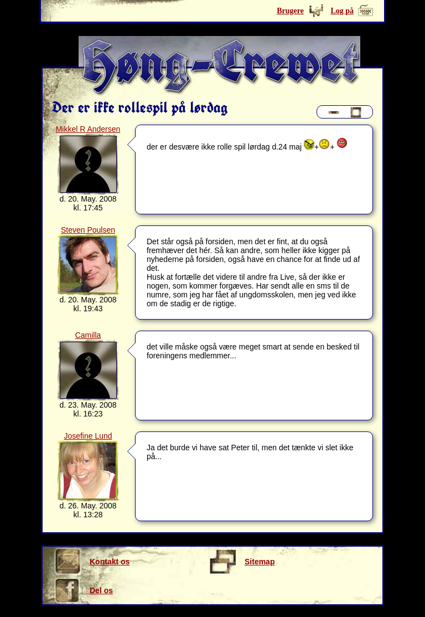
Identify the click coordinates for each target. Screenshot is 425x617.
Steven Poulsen (88, 229)
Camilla (88, 335)
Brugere (290, 11)
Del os (83, 590)
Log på (342, 11)
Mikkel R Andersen (88, 129)
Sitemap (241, 561)
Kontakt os (91, 561)
